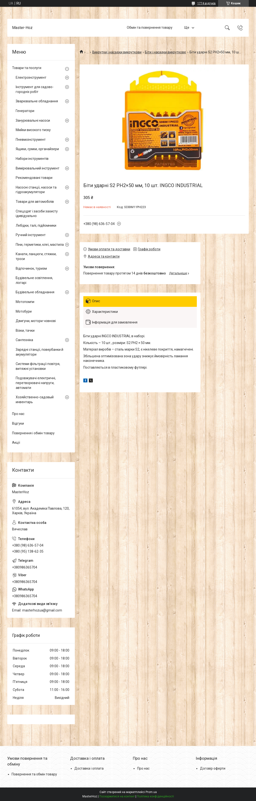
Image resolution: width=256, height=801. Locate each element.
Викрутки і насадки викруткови (117, 52)
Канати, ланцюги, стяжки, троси (36, 256)
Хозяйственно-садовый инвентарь (35, 399)
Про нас (18, 414)
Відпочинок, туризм (31, 268)
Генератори (25, 111)
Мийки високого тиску (33, 130)
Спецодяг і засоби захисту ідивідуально (37, 213)
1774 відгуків (206, 3)
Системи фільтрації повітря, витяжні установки (38, 366)
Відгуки (18, 423)
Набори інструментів (32, 159)
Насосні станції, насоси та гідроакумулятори (36, 189)
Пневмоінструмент (31, 139)
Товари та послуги (26, 68)
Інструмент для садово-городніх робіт (35, 89)
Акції (16, 442)
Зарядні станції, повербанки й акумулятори (39, 352)
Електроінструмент (31, 77)
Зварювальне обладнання (37, 101)
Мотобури (24, 311)
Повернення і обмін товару (33, 433)
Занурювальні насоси (33, 120)
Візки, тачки (25, 330)
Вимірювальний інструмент (37, 168)
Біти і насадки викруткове (165, 52)
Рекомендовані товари (34, 178)
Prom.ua (151, 792)
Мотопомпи (25, 302)
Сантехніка (24, 340)
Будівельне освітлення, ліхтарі (34, 280)
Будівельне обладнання (35, 292)
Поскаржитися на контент (117, 796)
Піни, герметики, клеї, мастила (40, 244)
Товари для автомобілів (35, 202)
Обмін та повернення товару (149, 27)
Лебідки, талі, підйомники (36, 225)
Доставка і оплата (89, 768)
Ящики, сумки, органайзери (37, 149)
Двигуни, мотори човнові (36, 321)
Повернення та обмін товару (34, 774)
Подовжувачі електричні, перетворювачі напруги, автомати (36, 382)
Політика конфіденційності (155, 796)
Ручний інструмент (31, 235)
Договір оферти (212, 768)
